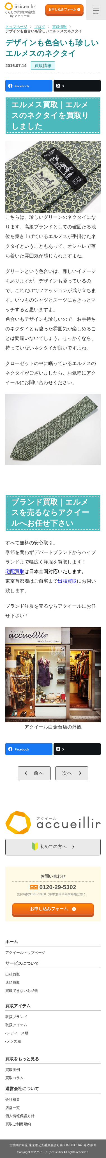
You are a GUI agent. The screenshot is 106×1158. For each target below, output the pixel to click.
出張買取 (67, 581)
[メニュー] (96, 10)
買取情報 (42, 65)
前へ (39, 773)
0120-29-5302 (58, 887)
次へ (67, 773)
